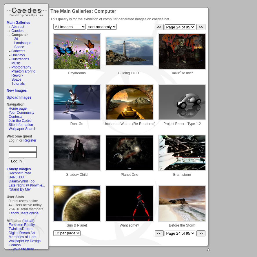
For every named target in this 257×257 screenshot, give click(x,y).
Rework (17, 75)
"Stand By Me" (20, 189)
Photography (21, 67)
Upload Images (19, 97)
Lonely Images (19, 169)
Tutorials (18, 84)
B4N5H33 (16, 177)
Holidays (18, 55)
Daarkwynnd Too (21, 181)
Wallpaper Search (22, 129)
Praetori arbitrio (23, 71)
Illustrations (20, 59)
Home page (18, 108)
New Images (17, 90)
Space (19, 47)
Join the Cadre (20, 121)
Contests (18, 51)
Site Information (21, 125)
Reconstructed (20, 173)
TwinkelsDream (20, 229)
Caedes (27, 11)
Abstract (18, 27)
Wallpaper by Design (25, 241)
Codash (15, 245)
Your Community (21, 113)
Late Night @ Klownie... (27, 185)
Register (30, 140)
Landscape (22, 43)
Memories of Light (22, 237)
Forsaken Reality (22, 225)
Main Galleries (18, 23)
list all (28, 221)
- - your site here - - (23, 249)
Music (16, 63)
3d (16, 39)
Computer (20, 35)
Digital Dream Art (22, 233)
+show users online (24, 213)
